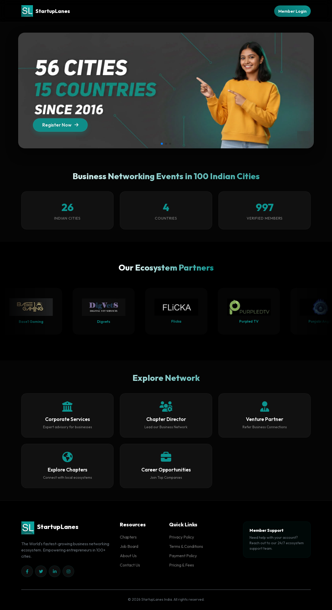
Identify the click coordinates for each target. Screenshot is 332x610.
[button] (162, 144)
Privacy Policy (181, 537)
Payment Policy (183, 555)
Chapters (128, 537)
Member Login (292, 11)
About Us (128, 555)
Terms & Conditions (186, 546)
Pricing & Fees (181, 565)
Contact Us (130, 565)
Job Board (129, 546)
